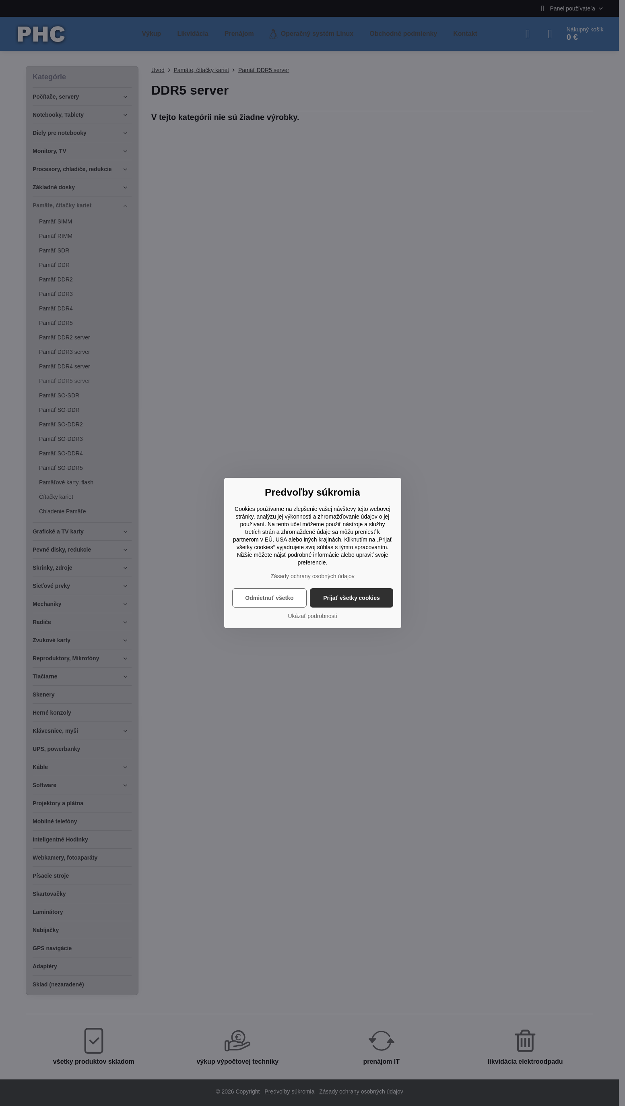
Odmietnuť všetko (269, 598)
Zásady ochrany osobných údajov (312, 576)
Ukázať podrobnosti (312, 616)
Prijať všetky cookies (351, 598)
